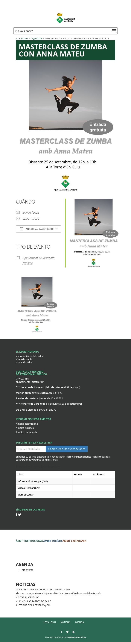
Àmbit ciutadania (74, 540)
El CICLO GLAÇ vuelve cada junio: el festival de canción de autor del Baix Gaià (58, 593)
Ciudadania (46, 258)
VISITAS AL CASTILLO (27, 597)
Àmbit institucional (29, 540)
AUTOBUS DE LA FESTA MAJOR (33, 605)
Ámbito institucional (27, 423)
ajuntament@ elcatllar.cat (30, 381)
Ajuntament (30, 258)
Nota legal (49, 622)
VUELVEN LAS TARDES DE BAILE (33, 601)
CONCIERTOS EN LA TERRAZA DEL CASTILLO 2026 (43, 589)
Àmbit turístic (53, 540)
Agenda (79, 622)
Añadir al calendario (37, 228)
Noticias (65, 622)
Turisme (27, 263)
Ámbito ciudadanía (26, 432)
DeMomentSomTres (76, 637)
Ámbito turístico (25, 427)
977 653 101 (22, 378)
